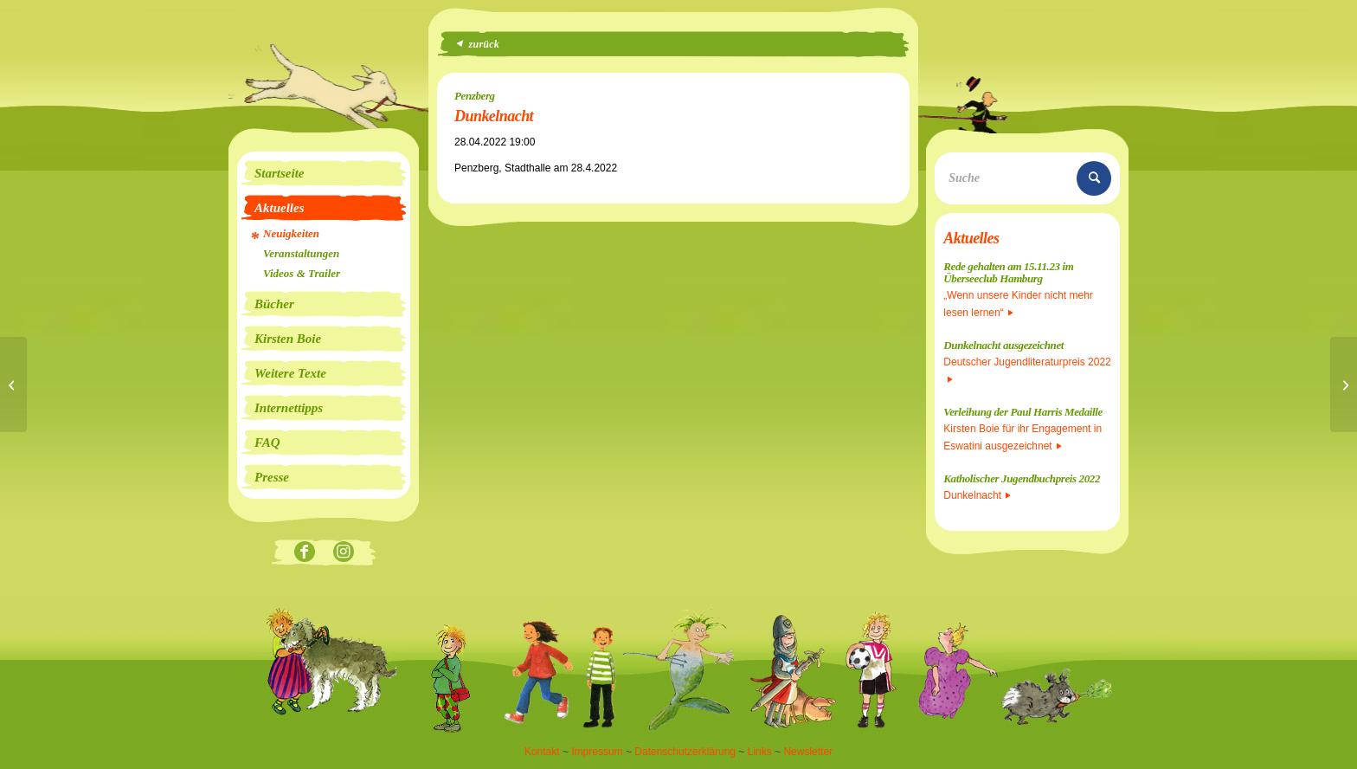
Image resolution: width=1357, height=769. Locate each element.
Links (760, 752)
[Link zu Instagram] (343, 553)
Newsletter (808, 752)
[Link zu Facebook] (304, 553)
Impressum (596, 752)
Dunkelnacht (977, 495)
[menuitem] (323, 173)
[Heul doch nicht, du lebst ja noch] (13, 384)
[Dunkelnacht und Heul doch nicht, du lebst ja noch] (1343, 384)
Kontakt (542, 752)
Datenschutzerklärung (685, 752)
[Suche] (1027, 178)
